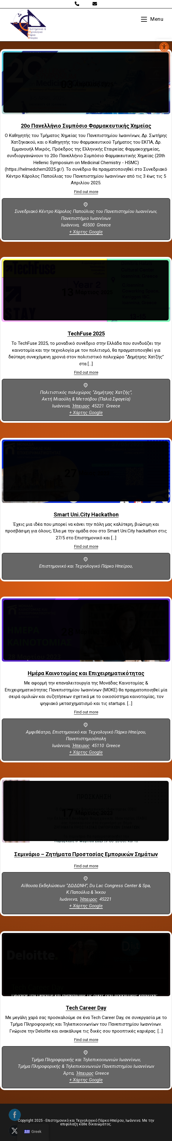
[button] (164, 47)
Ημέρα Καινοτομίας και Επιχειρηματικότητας (86, 673)
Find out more (86, 191)
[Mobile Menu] (152, 19)
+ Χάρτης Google (86, 232)
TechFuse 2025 (86, 333)
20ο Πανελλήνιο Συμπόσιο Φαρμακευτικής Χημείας (86, 126)
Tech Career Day (86, 1008)
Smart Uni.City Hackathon (86, 514)
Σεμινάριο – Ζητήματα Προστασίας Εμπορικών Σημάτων (86, 854)
